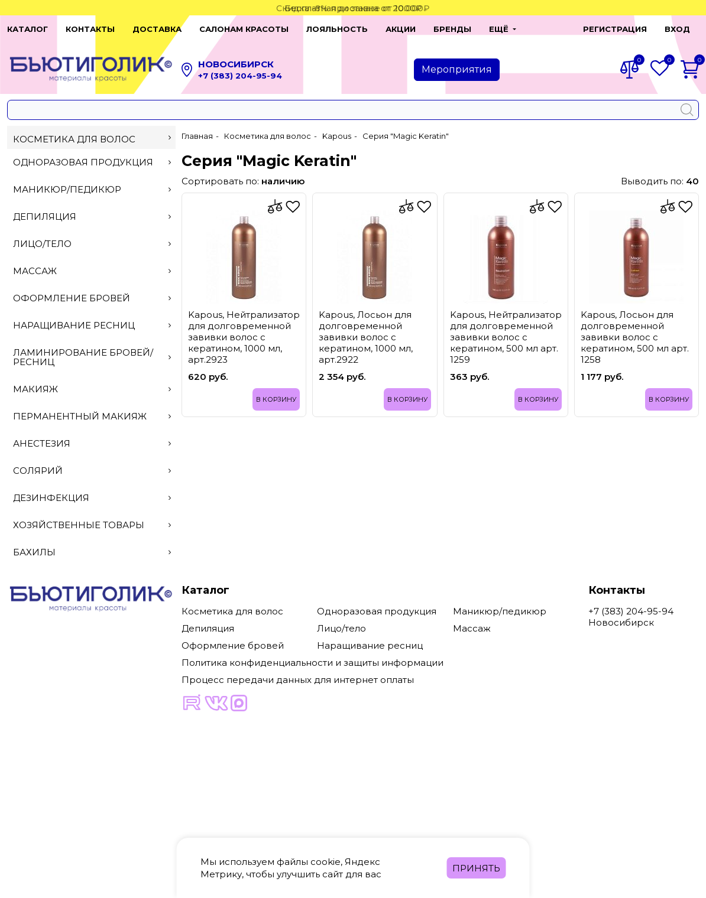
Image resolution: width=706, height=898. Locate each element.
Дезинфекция (92, 497)
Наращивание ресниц (92, 325)
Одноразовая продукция (92, 162)
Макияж (92, 389)
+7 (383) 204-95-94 (240, 75)
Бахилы (92, 552)
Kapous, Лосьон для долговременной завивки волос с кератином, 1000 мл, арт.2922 (366, 337)
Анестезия (92, 443)
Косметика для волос (92, 139)
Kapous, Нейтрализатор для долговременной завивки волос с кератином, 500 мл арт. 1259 (506, 337)
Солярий (92, 470)
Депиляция (92, 216)
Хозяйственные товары (92, 525)
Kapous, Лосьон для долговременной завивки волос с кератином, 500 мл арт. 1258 (635, 337)
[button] (502, 29)
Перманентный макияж (92, 416)
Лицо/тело (92, 243)
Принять (476, 868)
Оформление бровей (92, 298)
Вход (677, 29)
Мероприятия (457, 69)
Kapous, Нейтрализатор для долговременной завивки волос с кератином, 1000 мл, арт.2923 (244, 337)
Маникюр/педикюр (92, 189)
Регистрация (615, 29)
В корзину (276, 399)
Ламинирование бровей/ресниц (92, 357)
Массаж (92, 270)
